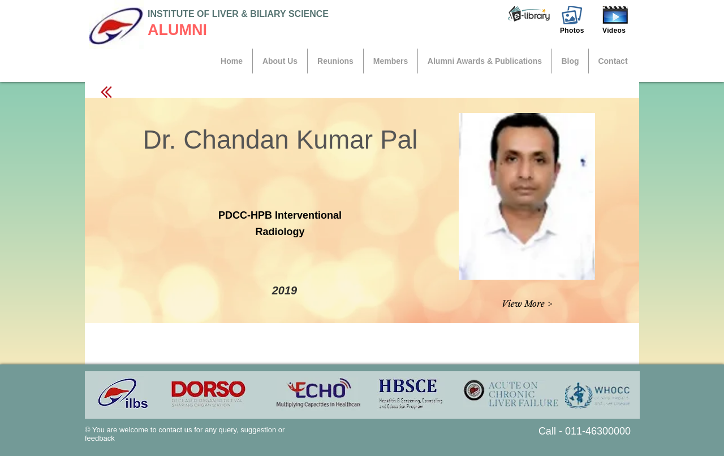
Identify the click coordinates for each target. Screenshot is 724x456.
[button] (529, 14)
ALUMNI (177, 29)
